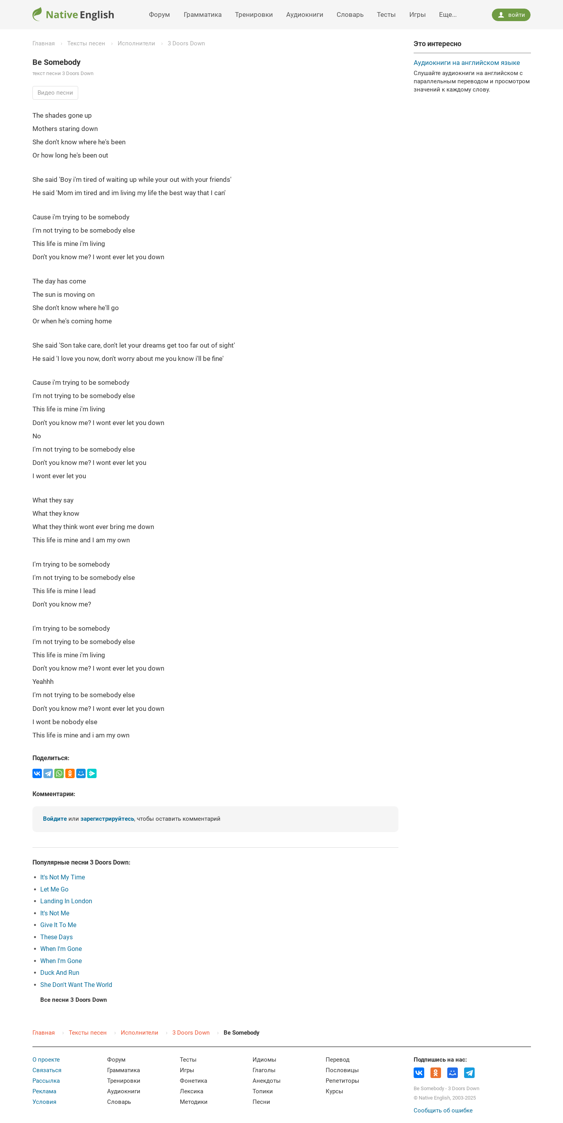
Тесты (386, 14)
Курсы (334, 1091)
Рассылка (46, 1080)
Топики (263, 1091)
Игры (417, 14)
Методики (194, 1101)
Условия (44, 1101)
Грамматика (203, 14)
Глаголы (264, 1070)
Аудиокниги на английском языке (467, 62)
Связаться (46, 1070)
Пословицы (342, 1070)
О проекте (46, 1059)
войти (511, 14)
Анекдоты (267, 1080)
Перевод (338, 1059)
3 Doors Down (186, 43)
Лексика (191, 1091)
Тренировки (254, 14)
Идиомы (264, 1059)
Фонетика (193, 1080)
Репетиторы (342, 1080)
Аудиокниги (304, 14)
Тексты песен (86, 43)
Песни (261, 1101)
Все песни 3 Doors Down (73, 999)
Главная (43, 43)
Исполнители (136, 43)
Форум (159, 14)
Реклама (44, 1091)
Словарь (350, 14)
